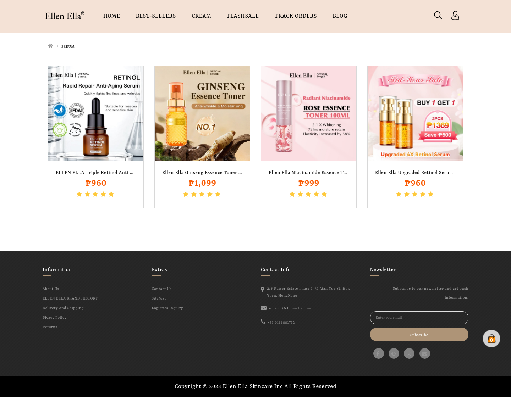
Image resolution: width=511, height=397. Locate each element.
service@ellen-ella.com (290, 308)
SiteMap (159, 298)
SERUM (68, 47)
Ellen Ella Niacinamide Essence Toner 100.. (309, 172)
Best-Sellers (156, 16)
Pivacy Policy (54, 317)
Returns (50, 327)
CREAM (201, 16)
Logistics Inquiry (167, 308)
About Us (51, 289)
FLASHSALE (243, 16)
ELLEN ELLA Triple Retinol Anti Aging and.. (96, 172)
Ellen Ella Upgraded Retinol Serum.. (415, 172)
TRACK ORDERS (296, 16)
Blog (340, 16)
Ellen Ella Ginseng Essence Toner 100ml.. (202, 172)
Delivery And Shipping (63, 308)
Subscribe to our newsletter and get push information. (430, 293)
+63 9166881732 (281, 322)
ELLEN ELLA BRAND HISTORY (70, 298)
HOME (111, 16)
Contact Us (162, 289)
